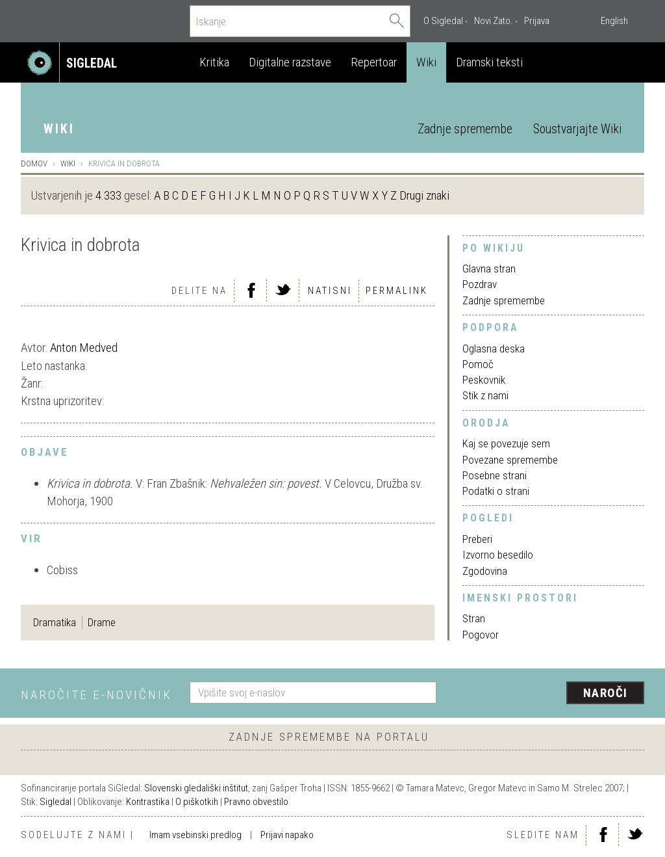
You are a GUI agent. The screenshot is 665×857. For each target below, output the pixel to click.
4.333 (108, 195)
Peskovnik (483, 379)
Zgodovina (484, 570)
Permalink (397, 291)
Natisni (330, 291)
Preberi (477, 539)
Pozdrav (479, 284)
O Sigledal (443, 21)
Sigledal (55, 802)
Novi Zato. (493, 21)
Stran (473, 618)
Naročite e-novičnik (96, 694)
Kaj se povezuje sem (506, 443)
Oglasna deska (493, 348)
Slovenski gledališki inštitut (196, 788)
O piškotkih (196, 802)
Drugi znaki (424, 195)
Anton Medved (84, 347)
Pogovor (480, 634)
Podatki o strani (495, 490)
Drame (102, 622)
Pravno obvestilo (256, 802)
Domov (34, 163)
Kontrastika (147, 802)
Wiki (426, 62)
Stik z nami (485, 395)
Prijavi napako (287, 835)
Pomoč (478, 364)
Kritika (214, 62)
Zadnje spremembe (465, 129)
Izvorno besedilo (497, 554)
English (614, 21)
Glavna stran (489, 268)
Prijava (536, 21)
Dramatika (54, 622)
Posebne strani (494, 475)
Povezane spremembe (510, 459)
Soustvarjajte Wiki (577, 129)
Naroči (605, 692)
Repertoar (374, 62)
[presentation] (548, 693)
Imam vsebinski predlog (195, 835)
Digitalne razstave (290, 62)
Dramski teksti (489, 62)
